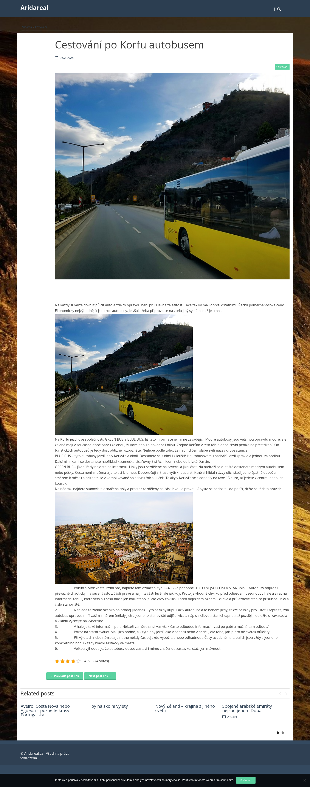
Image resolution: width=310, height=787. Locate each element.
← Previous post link (65, 676)
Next (286, 692)
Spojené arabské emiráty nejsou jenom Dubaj (247, 708)
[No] (304, 780)
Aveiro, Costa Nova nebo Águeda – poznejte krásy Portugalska (45, 710)
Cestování (41, 27)
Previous (280, 692)
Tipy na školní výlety (108, 706)
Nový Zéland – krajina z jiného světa (185, 708)
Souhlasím (245, 780)
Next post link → (100, 676)
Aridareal (34, 7)
